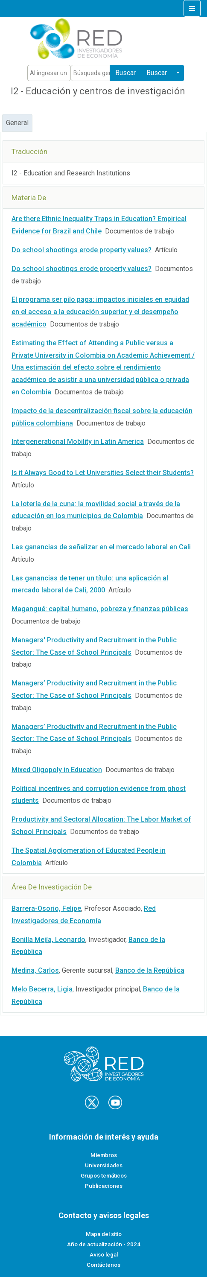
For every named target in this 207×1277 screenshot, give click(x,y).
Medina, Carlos (35, 970)
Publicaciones (103, 1186)
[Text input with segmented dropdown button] (49, 73)
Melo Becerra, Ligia (42, 989)
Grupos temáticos (104, 1175)
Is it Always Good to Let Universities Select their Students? (103, 473)
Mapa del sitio (104, 1234)
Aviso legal (104, 1254)
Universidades (103, 1165)
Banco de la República (149, 970)
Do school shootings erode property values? (82, 250)
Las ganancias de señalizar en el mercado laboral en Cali (101, 547)
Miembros (103, 1155)
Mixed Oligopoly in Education (57, 770)
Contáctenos (103, 1265)
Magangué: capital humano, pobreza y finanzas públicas (100, 609)
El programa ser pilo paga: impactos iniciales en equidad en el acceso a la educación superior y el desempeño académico (100, 311)
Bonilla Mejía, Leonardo (48, 940)
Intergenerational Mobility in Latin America (78, 441)
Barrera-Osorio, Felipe (46, 908)
